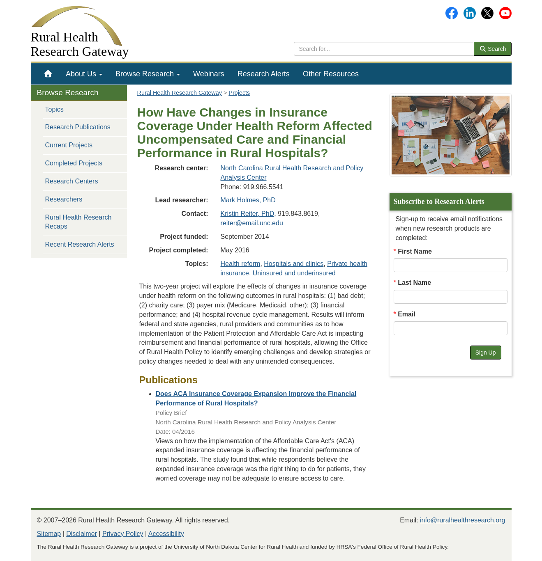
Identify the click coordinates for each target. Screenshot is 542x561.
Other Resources (331, 74)
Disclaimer (81, 533)
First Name (415, 251)
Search (492, 49)
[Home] (48, 74)
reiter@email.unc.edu (252, 223)
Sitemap (49, 533)
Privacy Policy (122, 533)
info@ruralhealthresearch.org (462, 520)
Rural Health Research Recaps (78, 222)
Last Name (414, 282)
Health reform (241, 263)
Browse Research (147, 74)
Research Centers (71, 181)
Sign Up (485, 352)
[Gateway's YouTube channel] (505, 12)
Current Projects (69, 145)
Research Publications (78, 127)
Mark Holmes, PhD (248, 200)
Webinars (208, 74)
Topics (54, 109)
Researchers (64, 199)
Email (406, 314)
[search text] (384, 49)
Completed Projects (74, 163)
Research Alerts (264, 74)
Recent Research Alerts (79, 244)
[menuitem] (48, 74)
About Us (84, 74)
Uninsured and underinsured (294, 273)
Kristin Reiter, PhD (247, 213)
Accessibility (166, 533)
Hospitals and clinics (293, 263)
